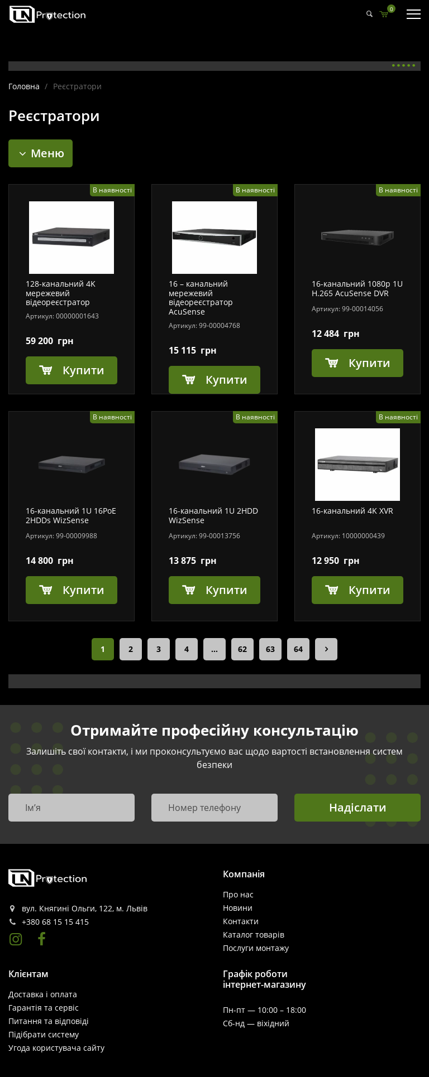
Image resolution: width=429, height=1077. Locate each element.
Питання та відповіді (48, 1021)
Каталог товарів (253, 934)
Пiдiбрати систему (43, 1034)
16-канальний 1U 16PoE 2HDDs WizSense (71, 515)
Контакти (241, 921)
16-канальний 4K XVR (352, 511)
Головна (24, 86)
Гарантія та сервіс (43, 1007)
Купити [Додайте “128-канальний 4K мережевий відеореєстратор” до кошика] (83, 370)
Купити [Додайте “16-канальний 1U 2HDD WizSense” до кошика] (226, 589)
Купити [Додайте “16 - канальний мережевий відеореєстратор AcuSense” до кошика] (226, 379)
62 (242, 649)
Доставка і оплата (42, 994)
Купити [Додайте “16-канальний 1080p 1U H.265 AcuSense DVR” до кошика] (369, 362)
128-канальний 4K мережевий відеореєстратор (61, 293)
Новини (237, 907)
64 (298, 649)
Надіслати (358, 807)
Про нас (238, 894)
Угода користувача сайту (56, 1047)
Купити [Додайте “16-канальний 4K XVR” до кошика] (369, 589)
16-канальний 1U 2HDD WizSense (213, 515)
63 (270, 649)
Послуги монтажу (256, 948)
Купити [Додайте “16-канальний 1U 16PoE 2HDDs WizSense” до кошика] (83, 589)
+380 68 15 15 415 (55, 922)
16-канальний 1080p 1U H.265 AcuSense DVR (357, 288)
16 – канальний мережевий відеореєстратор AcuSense (201, 298)
